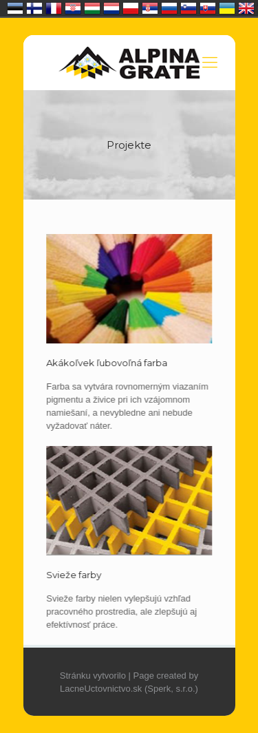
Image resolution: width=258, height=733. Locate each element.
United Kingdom (246, 8)
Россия (169, 8)
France (53, 8)
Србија (150, 8)
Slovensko (208, 8)
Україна (227, 8)
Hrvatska (73, 8)
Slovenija (188, 8)
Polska (130, 8)
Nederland (111, 8)
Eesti (15, 8)
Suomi (34, 8)
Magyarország (92, 8)
